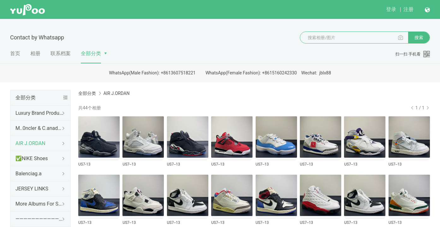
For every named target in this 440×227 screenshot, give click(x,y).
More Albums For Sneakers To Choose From (39, 204)
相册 (35, 53)
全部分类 (91, 53)
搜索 (418, 37)
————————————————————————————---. (39, 219)
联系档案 (61, 53)
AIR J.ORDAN (30, 143)
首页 (15, 53)
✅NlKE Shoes (31, 158)
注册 (408, 9)
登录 (391, 9)
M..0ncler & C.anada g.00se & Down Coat (39, 128)
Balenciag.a (28, 174)
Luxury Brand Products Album (39, 113)
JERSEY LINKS (31, 189)
